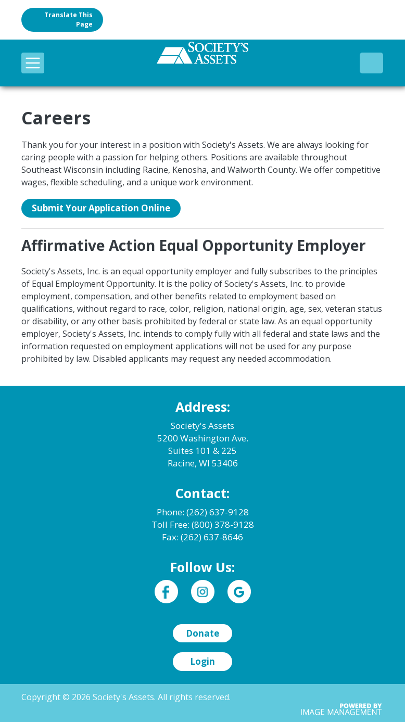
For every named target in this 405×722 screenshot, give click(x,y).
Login (202, 661)
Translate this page (68, 19)
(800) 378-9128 (371, 62)
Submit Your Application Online (101, 208)
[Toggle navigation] (32, 63)
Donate (202, 633)
